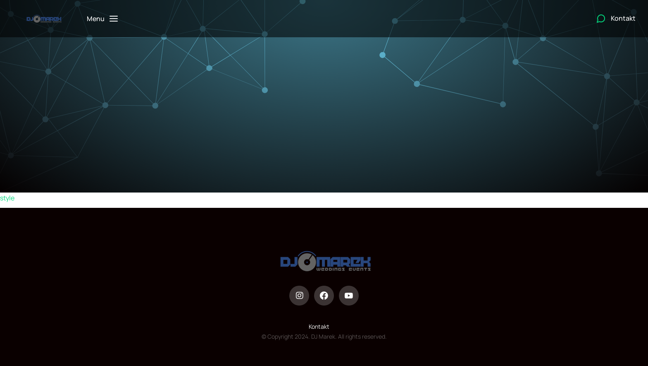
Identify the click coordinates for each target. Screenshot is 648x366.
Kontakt (319, 326)
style (7, 197)
